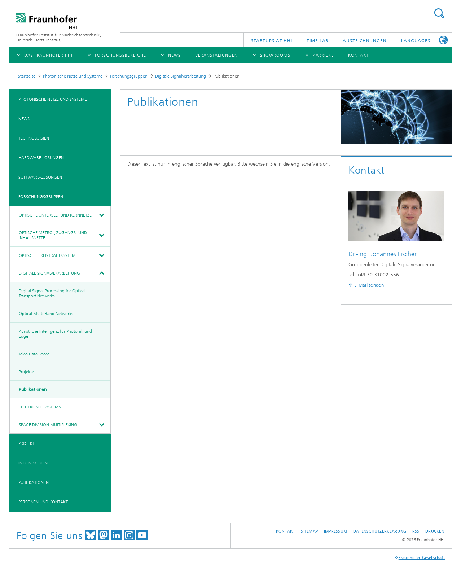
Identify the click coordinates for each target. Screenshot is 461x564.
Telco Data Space (34, 354)
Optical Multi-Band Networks (46, 313)
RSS (416, 531)
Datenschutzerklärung (380, 531)
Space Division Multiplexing (48, 424)
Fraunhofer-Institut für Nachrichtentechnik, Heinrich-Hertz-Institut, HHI (58, 37)
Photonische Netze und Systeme (72, 76)
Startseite (26, 76)
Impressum (335, 531)
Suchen (439, 13)
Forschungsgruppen (129, 76)
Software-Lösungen (40, 177)
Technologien (33, 138)
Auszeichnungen (365, 40)
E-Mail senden (369, 285)
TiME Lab (317, 40)
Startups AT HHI (272, 40)
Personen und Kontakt (43, 501)
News (24, 118)
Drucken (434, 531)
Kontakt (285, 531)
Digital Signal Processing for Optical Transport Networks (52, 293)
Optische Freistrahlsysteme (48, 255)
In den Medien (33, 462)
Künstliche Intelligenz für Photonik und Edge (55, 334)
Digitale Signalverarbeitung (180, 76)
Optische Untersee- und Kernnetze (55, 215)
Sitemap (309, 531)
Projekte (26, 371)
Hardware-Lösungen (41, 157)
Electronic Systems (40, 407)
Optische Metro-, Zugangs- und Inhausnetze (53, 235)
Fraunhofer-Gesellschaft (422, 557)
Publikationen (33, 389)
